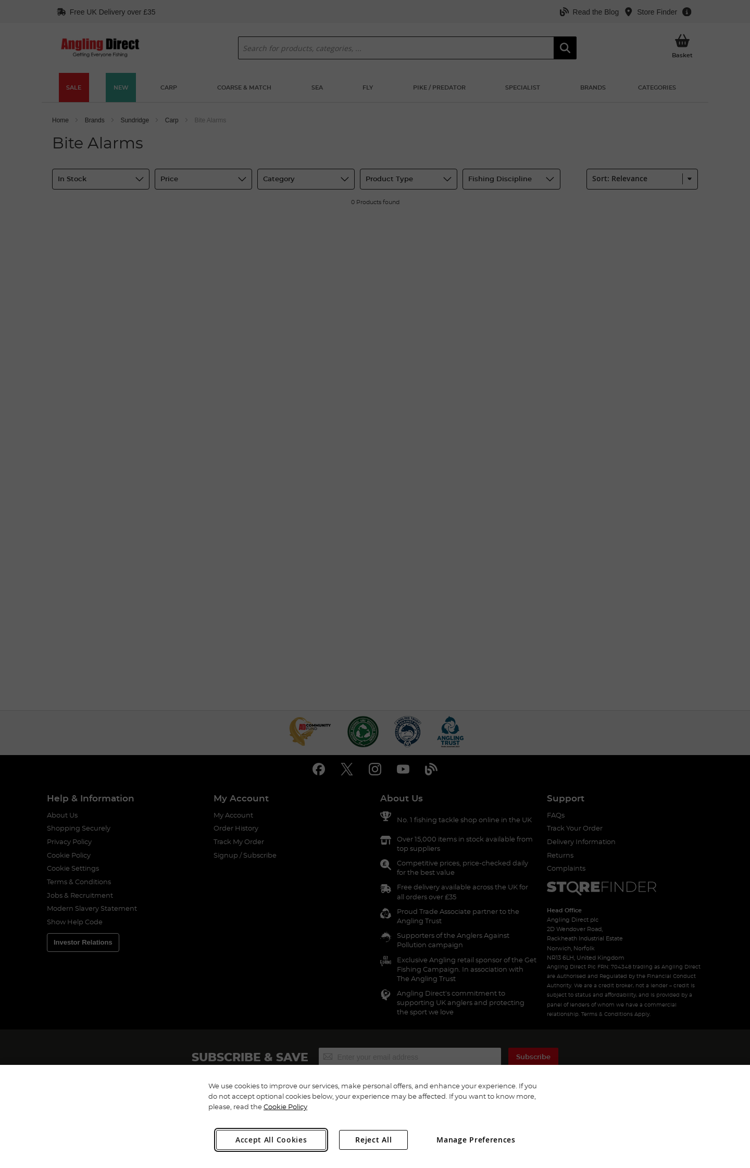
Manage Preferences (476, 1140)
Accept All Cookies (271, 1140)
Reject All (373, 1140)
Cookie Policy (285, 1106)
